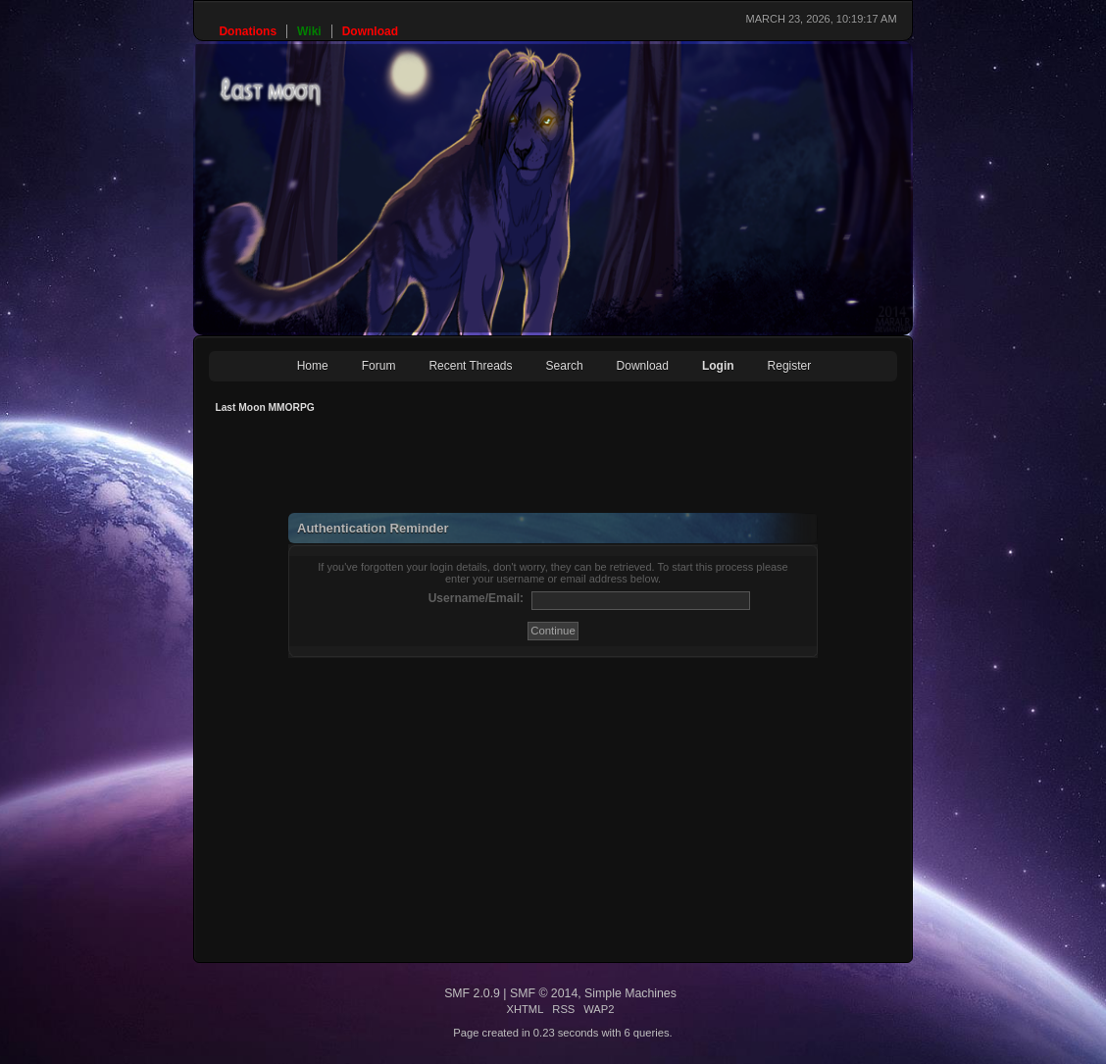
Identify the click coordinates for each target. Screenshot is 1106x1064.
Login (718, 366)
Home (312, 366)
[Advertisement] (566, 469)
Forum (379, 366)
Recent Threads (470, 366)
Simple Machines (630, 993)
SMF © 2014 (544, 993)
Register (790, 366)
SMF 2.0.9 (472, 993)
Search (564, 366)
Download (643, 366)
